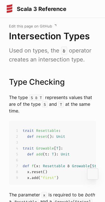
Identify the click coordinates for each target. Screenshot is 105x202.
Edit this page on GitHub (30, 26)
